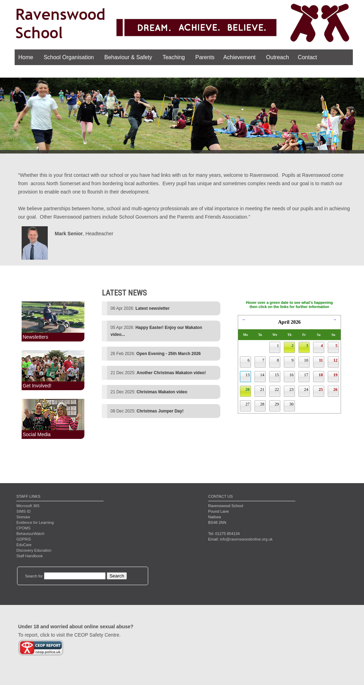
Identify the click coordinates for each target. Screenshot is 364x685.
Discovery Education (33, 550)
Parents (204, 57)
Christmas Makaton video (162, 391)
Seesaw (23, 517)
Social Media (37, 434)
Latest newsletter (152, 308)
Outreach (277, 57)
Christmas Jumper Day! (160, 411)
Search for (34, 576)
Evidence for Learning (35, 522)
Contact (307, 57)
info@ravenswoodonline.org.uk (246, 539)
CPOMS (23, 528)
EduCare (23, 545)
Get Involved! (37, 385)
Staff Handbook (29, 556)
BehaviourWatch (30, 534)
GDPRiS (23, 539)
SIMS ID (23, 511)
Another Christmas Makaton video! (171, 372)
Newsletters (35, 337)
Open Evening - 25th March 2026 (168, 353)
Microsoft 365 (27, 506)
